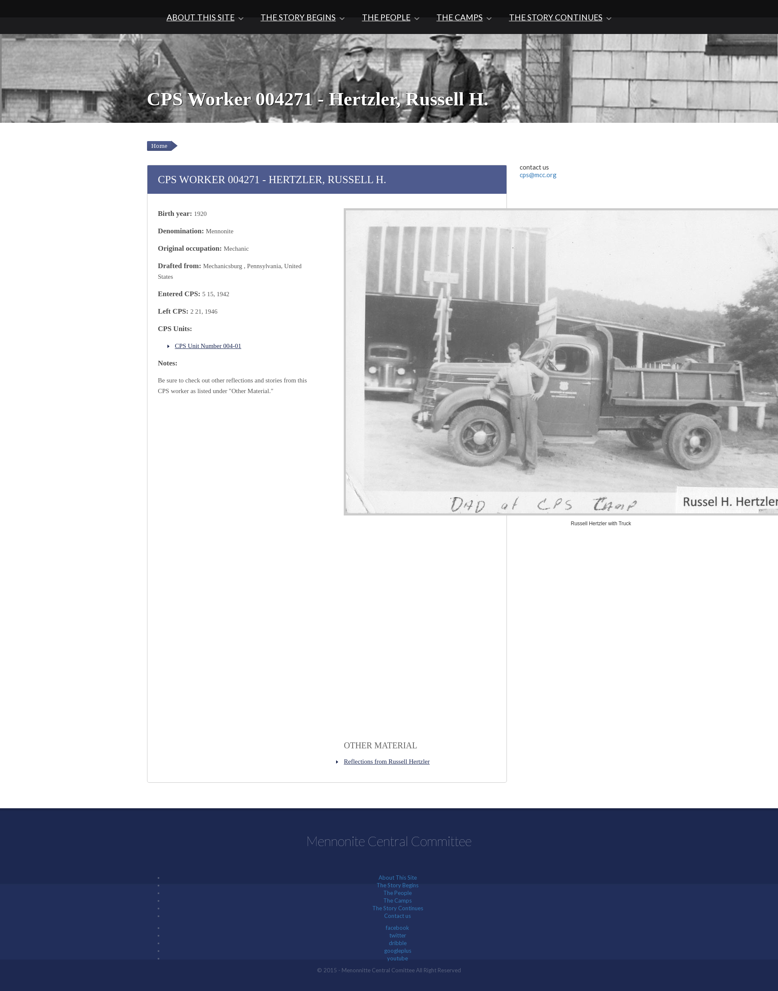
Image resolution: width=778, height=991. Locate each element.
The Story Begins (298, 17)
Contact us (397, 915)
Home (159, 146)
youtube (397, 958)
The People (386, 17)
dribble (398, 943)
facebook (397, 927)
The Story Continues (556, 17)
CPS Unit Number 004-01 (208, 346)
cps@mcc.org (538, 174)
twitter (397, 935)
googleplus (397, 950)
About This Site (201, 17)
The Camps (459, 17)
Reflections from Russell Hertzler (387, 761)
